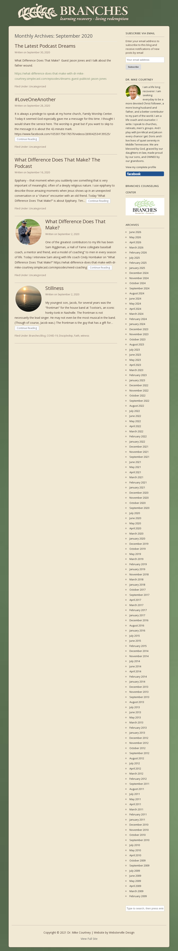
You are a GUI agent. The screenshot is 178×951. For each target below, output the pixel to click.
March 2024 (136, 314)
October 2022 (137, 395)
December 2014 (138, 651)
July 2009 (134, 870)
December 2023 (138, 329)
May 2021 (135, 467)
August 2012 (136, 758)
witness (85, 335)
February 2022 (138, 436)
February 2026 (138, 252)
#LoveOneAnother (35, 99)
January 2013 (137, 732)
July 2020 (134, 513)
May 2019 (135, 554)
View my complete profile (141, 167)
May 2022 (135, 421)
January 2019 (137, 569)
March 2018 (136, 579)
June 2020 (135, 518)
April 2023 (135, 365)
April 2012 (135, 768)
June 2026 (135, 232)
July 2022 (134, 411)
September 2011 (139, 784)
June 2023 (135, 354)
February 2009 (138, 896)
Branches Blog (37, 335)
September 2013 (139, 697)
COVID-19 (52, 335)
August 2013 (136, 702)
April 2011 (135, 804)
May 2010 (135, 850)
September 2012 (139, 753)
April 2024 (135, 309)
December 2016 (138, 620)
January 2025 (137, 268)
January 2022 (137, 441)
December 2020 (138, 492)
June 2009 (135, 875)
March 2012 (136, 773)
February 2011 (138, 814)
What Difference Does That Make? (75, 224)
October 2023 (137, 339)
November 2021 (139, 452)
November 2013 (139, 692)
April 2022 (135, 426)
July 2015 (134, 635)
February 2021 (138, 482)
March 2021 (136, 477)
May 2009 (135, 881)
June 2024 (135, 298)
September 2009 (139, 865)
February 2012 (138, 779)
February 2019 (138, 564)
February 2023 (138, 375)
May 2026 (135, 237)
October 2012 (137, 748)
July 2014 (134, 661)
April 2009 (135, 886)
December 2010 (138, 824)
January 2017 (137, 615)
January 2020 (137, 538)
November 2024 (139, 278)
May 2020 (135, 523)
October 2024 (137, 283)
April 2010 (135, 855)
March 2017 (136, 605)
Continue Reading (27, 139)
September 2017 (139, 595)
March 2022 (136, 431)
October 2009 (137, 860)
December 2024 (138, 273)
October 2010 (137, 835)
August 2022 (136, 405)
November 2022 (139, 390)
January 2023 (137, 380)
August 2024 (136, 293)
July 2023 (134, 349)
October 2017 (137, 589)
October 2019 (137, 549)
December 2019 (138, 544)
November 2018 (139, 574)
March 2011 (136, 809)
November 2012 (139, 743)
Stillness (54, 288)
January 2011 (137, 819)
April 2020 (135, 528)
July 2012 (134, 763)
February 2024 (138, 319)
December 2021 (138, 446)
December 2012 (138, 738)
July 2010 (134, 845)
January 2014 (137, 681)
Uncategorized (37, 86)
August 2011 (136, 789)
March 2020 (136, 533)
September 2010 (139, 840)
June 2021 (135, 462)
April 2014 (135, 671)
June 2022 (135, 416)
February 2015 (138, 646)
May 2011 (135, 799)
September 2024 (139, 288)
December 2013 (138, 687)
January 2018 (137, 584)
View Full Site (89, 939)
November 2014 (139, 656)
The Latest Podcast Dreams (45, 45)
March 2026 (136, 247)
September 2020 (139, 508)
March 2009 (136, 891)
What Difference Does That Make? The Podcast (57, 162)
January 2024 (137, 324)
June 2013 (135, 712)
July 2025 (134, 257)
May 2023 (135, 360)
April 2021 (135, 472)
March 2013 (136, 722)
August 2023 (136, 344)
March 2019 (136, 559)
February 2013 (138, 727)
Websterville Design (121, 932)
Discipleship (66, 335)
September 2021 (139, 457)
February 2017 (138, 610)
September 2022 (139, 400)
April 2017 (135, 600)
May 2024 (135, 303)
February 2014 (138, 676)
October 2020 (137, 503)
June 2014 (135, 666)
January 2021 (137, 487)
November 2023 (139, 334)
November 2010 (139, 830)
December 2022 (138, 385)
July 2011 (134, 794)
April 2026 (135, 242)
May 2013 (135, 717)
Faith (76, 335)
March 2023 (136, 370)
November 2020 (139, 497)
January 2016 (137, 630)
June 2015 (135, 640)
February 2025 (138, 262)
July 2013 (134, 707)
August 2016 (136, 625)
